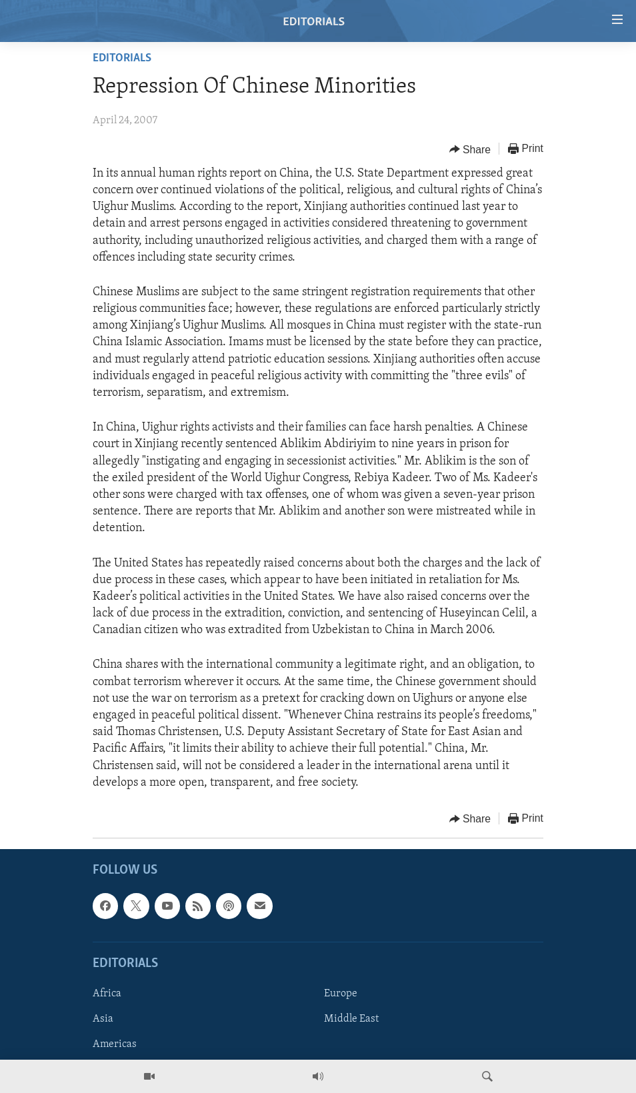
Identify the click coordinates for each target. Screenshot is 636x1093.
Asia (103, 1019)
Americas (115, 1044)
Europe (340, 993)
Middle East (351, 1019)
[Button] (470, 149)
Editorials (122, 58)
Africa (107, 993)
